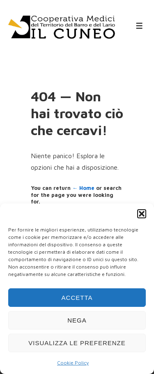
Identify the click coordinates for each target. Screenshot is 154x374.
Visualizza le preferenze (77, 342)
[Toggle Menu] (139, 25)
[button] (142, 214)
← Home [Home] (83, 188)
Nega (77, 320)
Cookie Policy (73, 363)
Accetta (77, 297)
